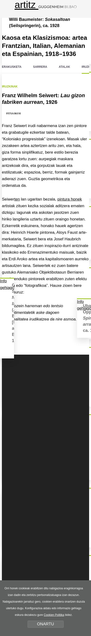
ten (17, 199)
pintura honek (69, 199)
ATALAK (64, 67)
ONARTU (45, 624)
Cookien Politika (54, 615)
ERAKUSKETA (11, 67)
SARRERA (40, 67)
